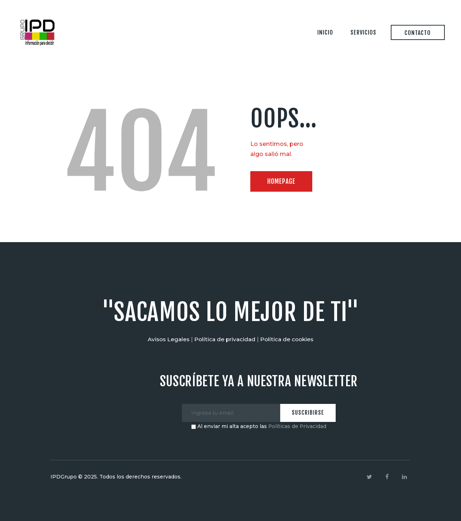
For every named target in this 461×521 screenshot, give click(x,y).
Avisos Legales (167, 339)
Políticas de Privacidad (297, 426)
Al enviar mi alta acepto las (259, 426)
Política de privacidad (224, 339)
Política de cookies (289, 339)
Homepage (283, 181)
